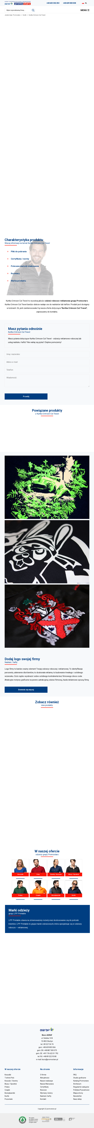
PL (86, 3)
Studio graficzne (79, 1078)
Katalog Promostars (81, 1081)
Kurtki (24, 15)
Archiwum (77, 1084)
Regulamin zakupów (81, 1087)
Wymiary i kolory (46, 1093)
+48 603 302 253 (53, 3)
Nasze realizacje (46, 1081)
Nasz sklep (77, 1099)
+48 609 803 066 (49, 1047)
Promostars (16, 15)
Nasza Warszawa (47, 1084)
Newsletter (77, 1096)
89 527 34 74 (48, 1044)
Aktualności (44, 1078)
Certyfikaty (44, 1087)
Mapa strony (78, 1093)
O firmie (43, 1075)
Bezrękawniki (55, 890)
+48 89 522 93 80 (49, 1056)
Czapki (38, 890)
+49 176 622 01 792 (50, 1053)
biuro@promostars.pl (50, 1059)
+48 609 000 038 (69, 3)
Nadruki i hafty (45, 1096)
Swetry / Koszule (55, 869)
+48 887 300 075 (50, 1050)
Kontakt (43, 1099)
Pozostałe (9, 1099)
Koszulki (20, 869)
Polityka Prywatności (81, 1090)
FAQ (74, 1075)
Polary (20, 890)
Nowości (43, 1090)
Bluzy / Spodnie (73, 869)
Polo (38, 869)
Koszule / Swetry (11, 1081)
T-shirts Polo (9, 1078)
